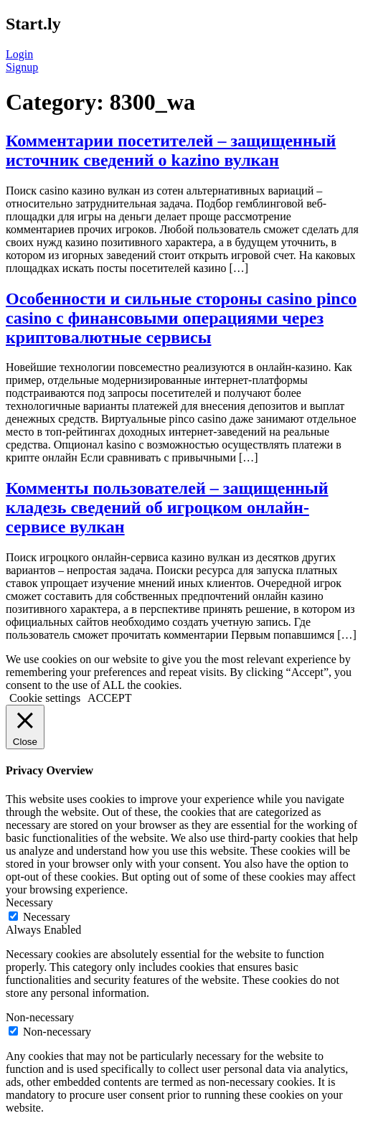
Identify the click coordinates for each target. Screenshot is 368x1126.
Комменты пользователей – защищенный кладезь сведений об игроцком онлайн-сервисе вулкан (167, 507)
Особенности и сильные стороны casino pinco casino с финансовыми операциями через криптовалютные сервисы (181, 318)
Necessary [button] (29, 902)
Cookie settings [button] (44, 698)
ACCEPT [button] (109, 698)
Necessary (46, 917)
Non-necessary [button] (40, 1017)
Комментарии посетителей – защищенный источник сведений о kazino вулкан (171, 150)
